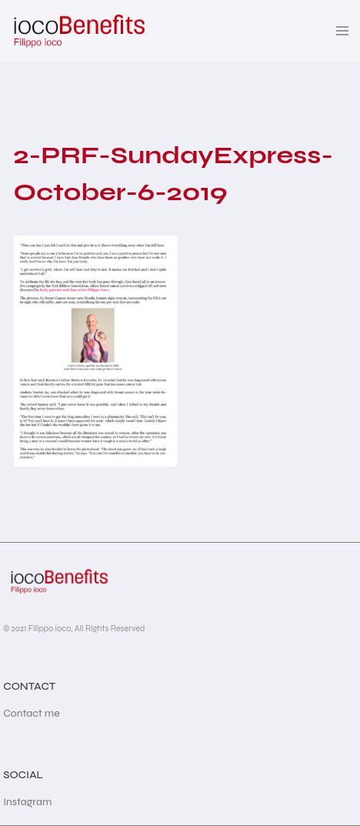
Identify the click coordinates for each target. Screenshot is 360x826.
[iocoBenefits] (78, 31)
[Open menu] (342, 30)
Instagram (27, 801)
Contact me (31, 713)
